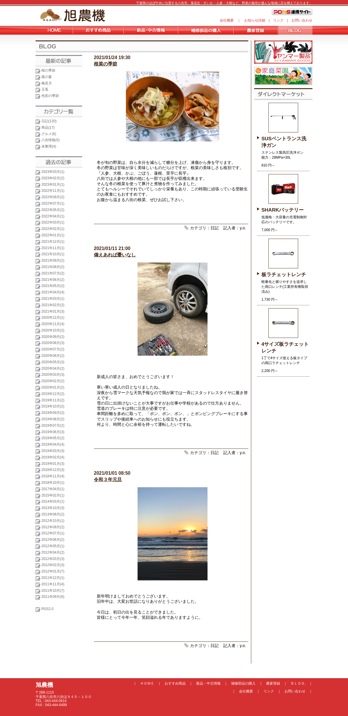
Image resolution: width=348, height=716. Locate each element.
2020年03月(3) (52, 375)
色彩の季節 (50, 96)
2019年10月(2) (52, 406)
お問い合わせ (301, 20)
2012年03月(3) (52, 559)
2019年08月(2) (52, 419)
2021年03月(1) (52, 299)
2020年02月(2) (52, 381)
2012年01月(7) (52, 571)
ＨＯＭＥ (147, 683)
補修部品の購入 (243, 683)
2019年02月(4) (52, 457)
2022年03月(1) (52, 222)
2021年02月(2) (52, 305)
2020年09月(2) (52, 337)
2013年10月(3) (52, 508)
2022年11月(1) (52, 191)
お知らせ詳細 (254, 20)
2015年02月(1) (52, 495)
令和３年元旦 (108, 479)
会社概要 (227, 20)
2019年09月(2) (52, 413)
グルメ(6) (48, 134)
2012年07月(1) (52, 533)
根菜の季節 (105, 63)
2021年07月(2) (52, 273)
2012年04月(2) (52, 552)
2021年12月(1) (52, 242)
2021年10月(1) (52, 254)
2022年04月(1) (52, 216)
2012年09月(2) (52, 527)
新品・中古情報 (208, 683)
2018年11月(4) (52, 476)
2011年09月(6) (52, 597)
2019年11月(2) (52, 400)
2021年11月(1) (52, 248)
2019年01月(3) (52, 464)
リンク (278, 20)
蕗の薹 (46, 77)
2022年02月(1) (52, 229)
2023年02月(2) (52, 178)
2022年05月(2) (52, 210)
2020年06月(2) (52, 356)
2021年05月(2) (52, 286)
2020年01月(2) (52, 387)
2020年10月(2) (52, 330)
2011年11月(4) (52, 584)
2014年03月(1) (52, 501)
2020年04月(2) (52, 368)
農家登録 (273, 683)
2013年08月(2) (52, 514)
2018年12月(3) (52, 470)
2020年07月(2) (52, 349)
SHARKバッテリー (282, 210)
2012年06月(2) (52, 540)
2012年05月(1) (52, 546)
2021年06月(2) (52, 280)
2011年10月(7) (52, 591)
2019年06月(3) (52, 432)
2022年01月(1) (52, 235)
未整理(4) (48, 146)
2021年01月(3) (52, 311)
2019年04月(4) (52, 444)
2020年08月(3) (52, 343)
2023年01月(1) (52, 184)
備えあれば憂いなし (115, 254)
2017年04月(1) (52, 489)
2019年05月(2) (52, 438)
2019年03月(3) (52, 451)
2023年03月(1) (52, 172)
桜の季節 (48, 70)
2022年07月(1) (52, 203)
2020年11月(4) (52, 324)
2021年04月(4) (52, 292)
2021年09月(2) (52, 260)
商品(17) (48, 127)
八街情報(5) (50, 140)
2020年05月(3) (52, 362)
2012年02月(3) (52, 565)
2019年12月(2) (52, 394)
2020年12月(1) (52, 318)
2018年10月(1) (52, 483)
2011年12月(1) (52, 578)
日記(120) (49, 121)
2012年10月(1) (52, 521)
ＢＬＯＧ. (298, 683)
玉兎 (44, 89)
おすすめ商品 (175, 683)
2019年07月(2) (52, 425)
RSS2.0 (47, 609)
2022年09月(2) (52, 197)
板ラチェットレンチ (283, 274)
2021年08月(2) (52, 267)
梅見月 (46, 83)
